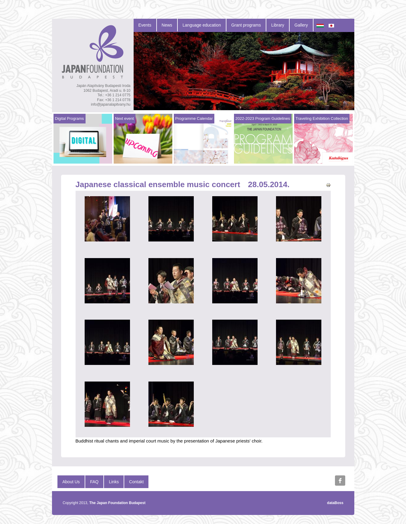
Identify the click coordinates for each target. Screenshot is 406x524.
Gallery (301, 25)
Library (277, 25)
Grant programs (246, 25)
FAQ (94, 481)
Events (144, 25)
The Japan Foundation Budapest (117, 503)
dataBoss (335, 503)
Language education (202, 25)
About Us (71, 481)
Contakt (136, 481)
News (167, 25)
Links (114, 481)
